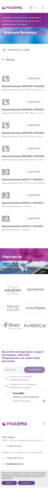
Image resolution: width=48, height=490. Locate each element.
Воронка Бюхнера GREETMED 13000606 (23, 133)
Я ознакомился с (22, 386)
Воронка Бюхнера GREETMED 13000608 (23, 86)
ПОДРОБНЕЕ (33, 78)
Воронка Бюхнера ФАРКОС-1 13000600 (22, 226)
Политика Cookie (7, 478)
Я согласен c (20, 378)
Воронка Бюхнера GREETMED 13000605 (23, 156)
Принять (9, 483)
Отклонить (26, 483)
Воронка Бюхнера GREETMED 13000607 (23, 109)
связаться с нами (15, 267)
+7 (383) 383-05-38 (14, 458)
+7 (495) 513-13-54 (14, 446)
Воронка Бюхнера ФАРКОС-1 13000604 (22, 179)
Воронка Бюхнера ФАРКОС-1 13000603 (22, 203)
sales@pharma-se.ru (15, 464)
